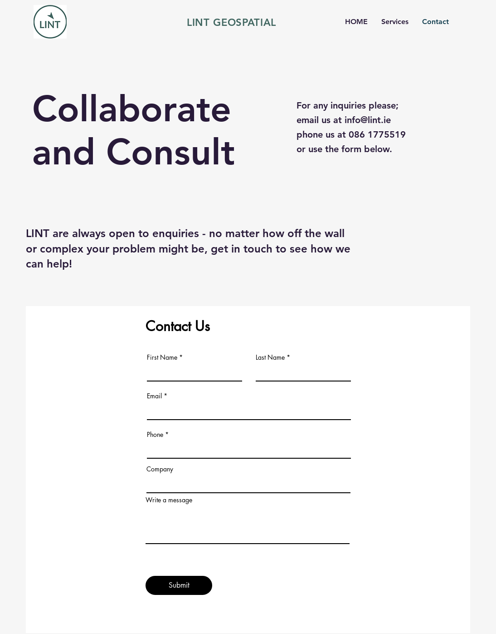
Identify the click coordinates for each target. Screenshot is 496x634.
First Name (162, 357)
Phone (155, 434)
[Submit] (179, 585)
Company (159, 469)
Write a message (169, 500)
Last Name (270, 357)
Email (154, 396)
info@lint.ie (368, 119)
